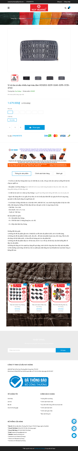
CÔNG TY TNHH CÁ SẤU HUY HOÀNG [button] (20, 365)
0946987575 (30, 2)
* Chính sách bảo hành (46, 408)
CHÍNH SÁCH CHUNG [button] (47, 394)
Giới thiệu (10, 398)
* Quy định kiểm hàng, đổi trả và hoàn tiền (51, 404)
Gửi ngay (63, 350)
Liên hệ (10, 401)
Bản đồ (9, 404)
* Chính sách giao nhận (46, 411)
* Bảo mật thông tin (45, 414)
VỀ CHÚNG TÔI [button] (13, 394)
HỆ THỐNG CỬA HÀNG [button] (15, 421)
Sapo (54, 448)
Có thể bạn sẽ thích (39, 278)
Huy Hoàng (17, 306)
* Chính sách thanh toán (46, 401)
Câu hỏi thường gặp (13, 408)
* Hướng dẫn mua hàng (46, 398)
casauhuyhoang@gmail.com (16, 2)
